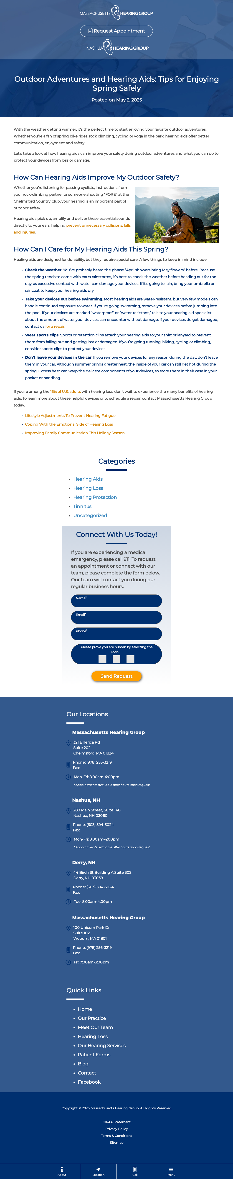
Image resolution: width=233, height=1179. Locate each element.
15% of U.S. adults (65, 391)
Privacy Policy (116, 1129)
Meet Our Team (95, 1027)
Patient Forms (94, 1054)
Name (81, 598)
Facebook (89, 1082)
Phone (81, 631)
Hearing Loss (88, 488)
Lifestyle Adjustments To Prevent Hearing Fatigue (70, 416)
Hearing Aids (88, 479)
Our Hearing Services (102, 1045)
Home (85, 1009)
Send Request (116, 676)
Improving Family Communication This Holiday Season (75, 433)
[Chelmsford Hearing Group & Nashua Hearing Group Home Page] (116, 12)
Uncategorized (90, 515)
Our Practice (92, 1018)
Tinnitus (82, 506)
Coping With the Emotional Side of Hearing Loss (69, 424)
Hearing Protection (95, 497)
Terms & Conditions (116, 1136)
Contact (87, 1073)
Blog (83, 1064)
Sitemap (116, 1143)
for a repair (54, 326)
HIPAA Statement (117, 1122)
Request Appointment (116, 31)
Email (81, 615)
